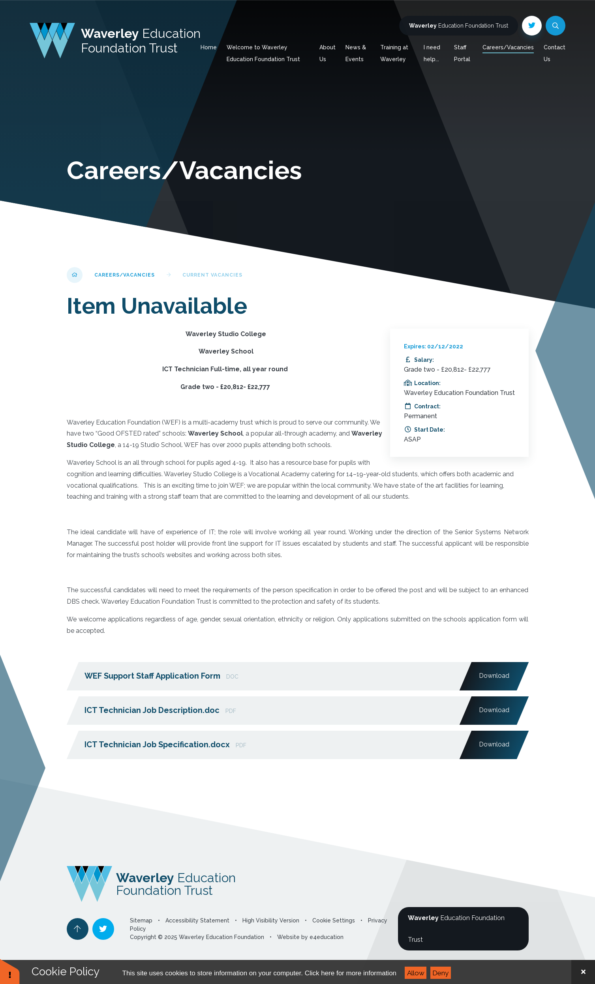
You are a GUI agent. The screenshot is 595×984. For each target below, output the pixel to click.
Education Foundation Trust (458, 25)
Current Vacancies (212, 275)
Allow (415, 973)
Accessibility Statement (197, 920)
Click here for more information (350, 973)
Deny (440, 973)
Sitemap (141, 920)
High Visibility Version (270, 920)
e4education (326, 937)
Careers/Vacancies (124, 275)
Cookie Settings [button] (333, 920)
